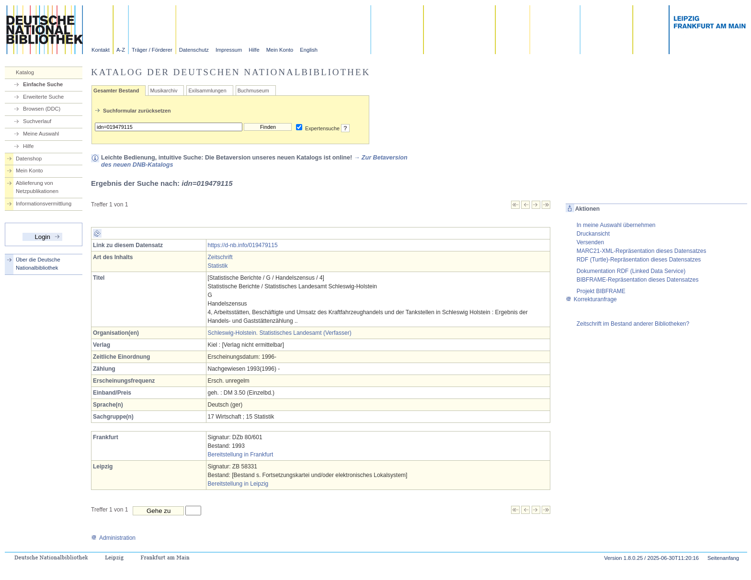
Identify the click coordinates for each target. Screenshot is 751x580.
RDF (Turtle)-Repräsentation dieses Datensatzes (639, 259)
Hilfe (254, 50)
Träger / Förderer (152, 50)
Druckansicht (593, 233)
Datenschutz (194, 50)
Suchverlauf (37, 121)
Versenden (590, 242)
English (309, 50)
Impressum (229, 50)
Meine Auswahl (41, 133)
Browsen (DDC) (41, 109)
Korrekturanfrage (591, 299)
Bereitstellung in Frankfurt (240, 454)
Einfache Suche (43, 84)
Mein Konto (280, 50)
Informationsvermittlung (43, 203)
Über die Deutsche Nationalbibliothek (38, 264)
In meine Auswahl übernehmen (616, 225)
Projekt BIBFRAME (601, 291)
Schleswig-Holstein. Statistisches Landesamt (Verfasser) (280, 333)
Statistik (218, 265)
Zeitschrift (220, 257)
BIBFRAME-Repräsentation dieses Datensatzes (638, 279)
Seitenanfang (723, 558)
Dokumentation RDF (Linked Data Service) (631, 271)
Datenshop (29, 158)
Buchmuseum (253, 90)
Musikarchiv (163, 90)
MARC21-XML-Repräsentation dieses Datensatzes (641, 251)
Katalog (25, 72)
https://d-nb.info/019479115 (243, 245)
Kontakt (100, 50)
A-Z (120, 50)
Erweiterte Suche (43, 97)
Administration (113, 538)
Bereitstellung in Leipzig (238, 483)
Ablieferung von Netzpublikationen (37, 187)
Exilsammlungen (207, 90)
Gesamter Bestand (116, 90)
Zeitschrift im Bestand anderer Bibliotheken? (633, 323)
